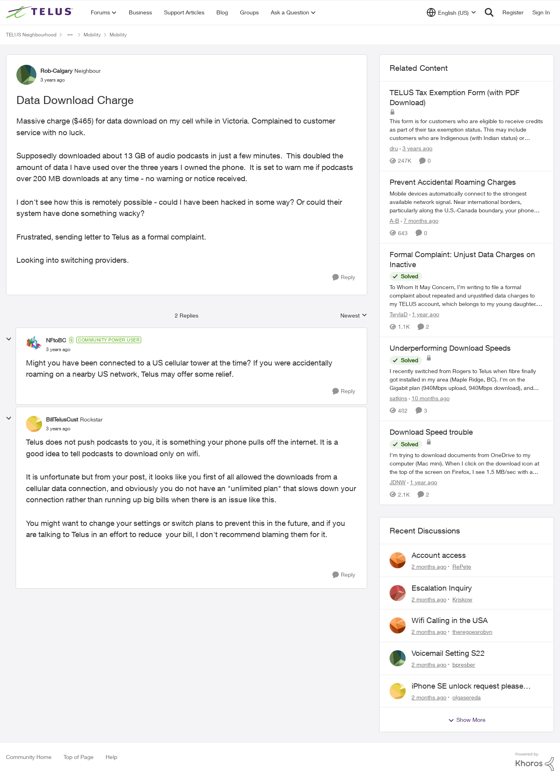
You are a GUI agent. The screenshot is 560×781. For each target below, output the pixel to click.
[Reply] (344, 277)
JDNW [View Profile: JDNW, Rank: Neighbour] (398, 482)
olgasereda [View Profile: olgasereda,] (466, 696)
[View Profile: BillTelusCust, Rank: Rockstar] (34, 424)
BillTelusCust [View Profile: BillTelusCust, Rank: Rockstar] (62, 419)
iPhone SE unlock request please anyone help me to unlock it (467, 686)
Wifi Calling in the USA (450, 620)
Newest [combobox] (353, 316)
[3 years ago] (416, 148)
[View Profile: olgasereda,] (398, 691)
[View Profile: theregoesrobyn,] (398, 625)
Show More (467, 719)
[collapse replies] (9, 339)
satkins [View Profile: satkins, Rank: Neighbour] (398, 398)
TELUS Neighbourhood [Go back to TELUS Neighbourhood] (31, 35)
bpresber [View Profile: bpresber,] (463, 664)
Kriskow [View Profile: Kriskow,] (462, 598)
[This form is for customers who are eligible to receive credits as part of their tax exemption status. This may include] (467, 129)
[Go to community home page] (40, 12)
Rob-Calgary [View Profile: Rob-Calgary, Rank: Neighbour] (56, 70)
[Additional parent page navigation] (70, 34)
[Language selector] (451, 12)
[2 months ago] (429, 566)
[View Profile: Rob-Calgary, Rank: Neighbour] (26, 75)
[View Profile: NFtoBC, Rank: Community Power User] (34, 344)
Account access (439, 555)
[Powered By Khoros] (535, 762)
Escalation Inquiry (442, 587)
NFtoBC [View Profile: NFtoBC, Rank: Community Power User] (56, 340)
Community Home (29, 756)
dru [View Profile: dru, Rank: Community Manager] (394, 148)
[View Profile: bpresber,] (398, 658)
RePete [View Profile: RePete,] (461, 566)
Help (111, 756)
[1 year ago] (424, 314)
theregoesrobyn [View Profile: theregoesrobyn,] (472, 631)
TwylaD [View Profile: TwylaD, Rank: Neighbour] (399, 314)
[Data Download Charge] (58, 349)
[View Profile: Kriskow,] (398, 593)
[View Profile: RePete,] (398, 560)
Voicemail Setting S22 (448, 653)
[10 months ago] (429, 398)
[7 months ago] (419, 220)
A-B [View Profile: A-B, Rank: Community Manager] (394, 220)
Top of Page (79, 756)
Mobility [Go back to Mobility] (92, 35)
